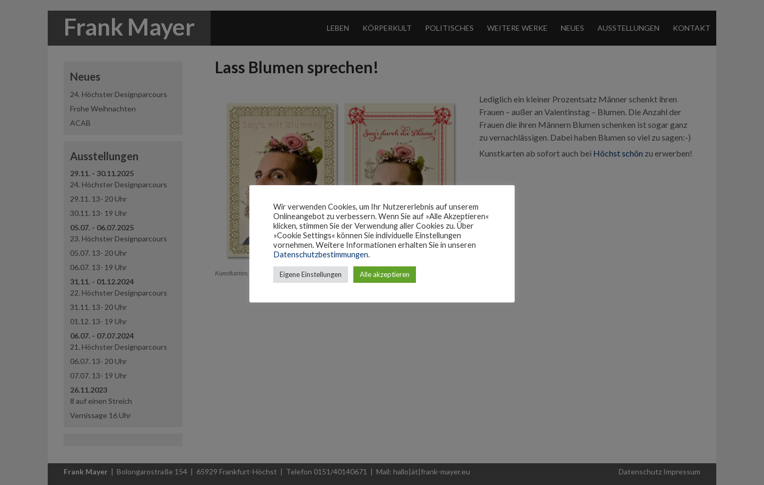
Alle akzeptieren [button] (385, 274)
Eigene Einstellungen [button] (311, 274)
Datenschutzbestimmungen (320, 254)
